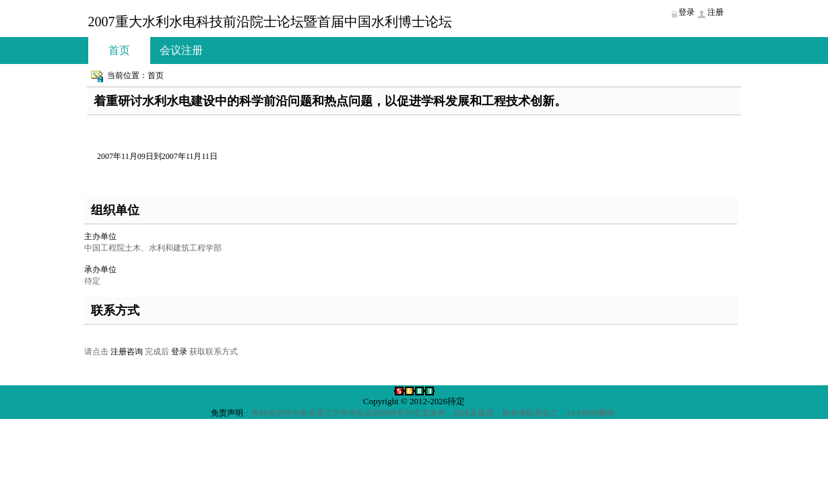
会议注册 (181, 50)
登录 (179, 351)
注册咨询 (126, 351)
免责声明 (227, 413)
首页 (119, 50)
